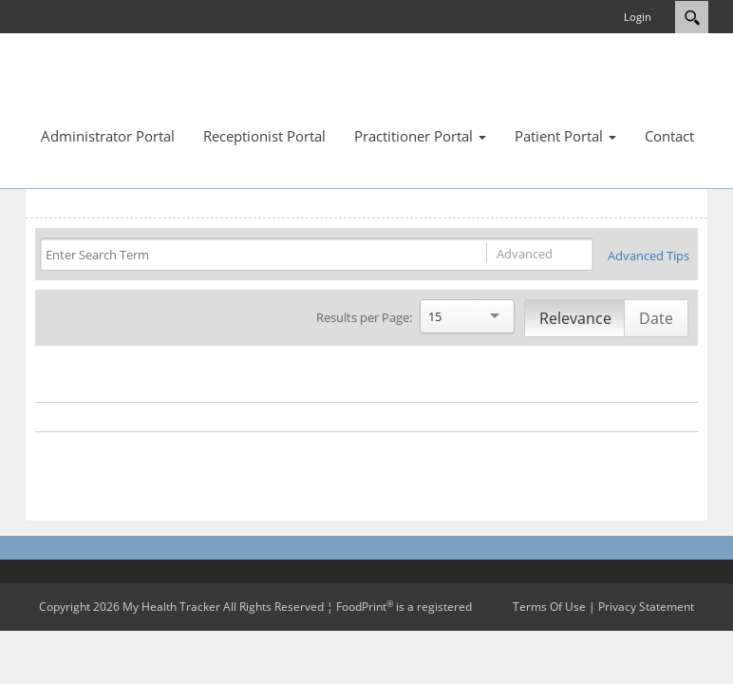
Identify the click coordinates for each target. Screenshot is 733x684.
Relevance (575, 318)
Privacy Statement (646, 606)
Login (637, 17)
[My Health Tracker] (82, 85)
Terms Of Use (549, 606)
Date (656, 318)
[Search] (245, 255)
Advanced (525, 253)
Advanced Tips (648, 255)
